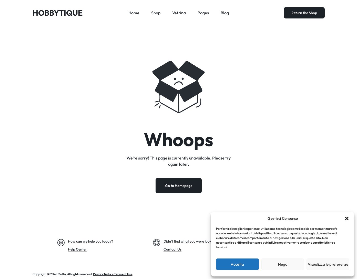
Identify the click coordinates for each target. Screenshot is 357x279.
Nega (283, 264)
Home (133, 12)
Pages (203, 12)
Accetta (237, 264)
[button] (346, 218)
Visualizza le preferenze (328, 264)
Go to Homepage (178, 185)
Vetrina (179, 12)
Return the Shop (304, 13)
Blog (225, 12)
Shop (155, 12)
